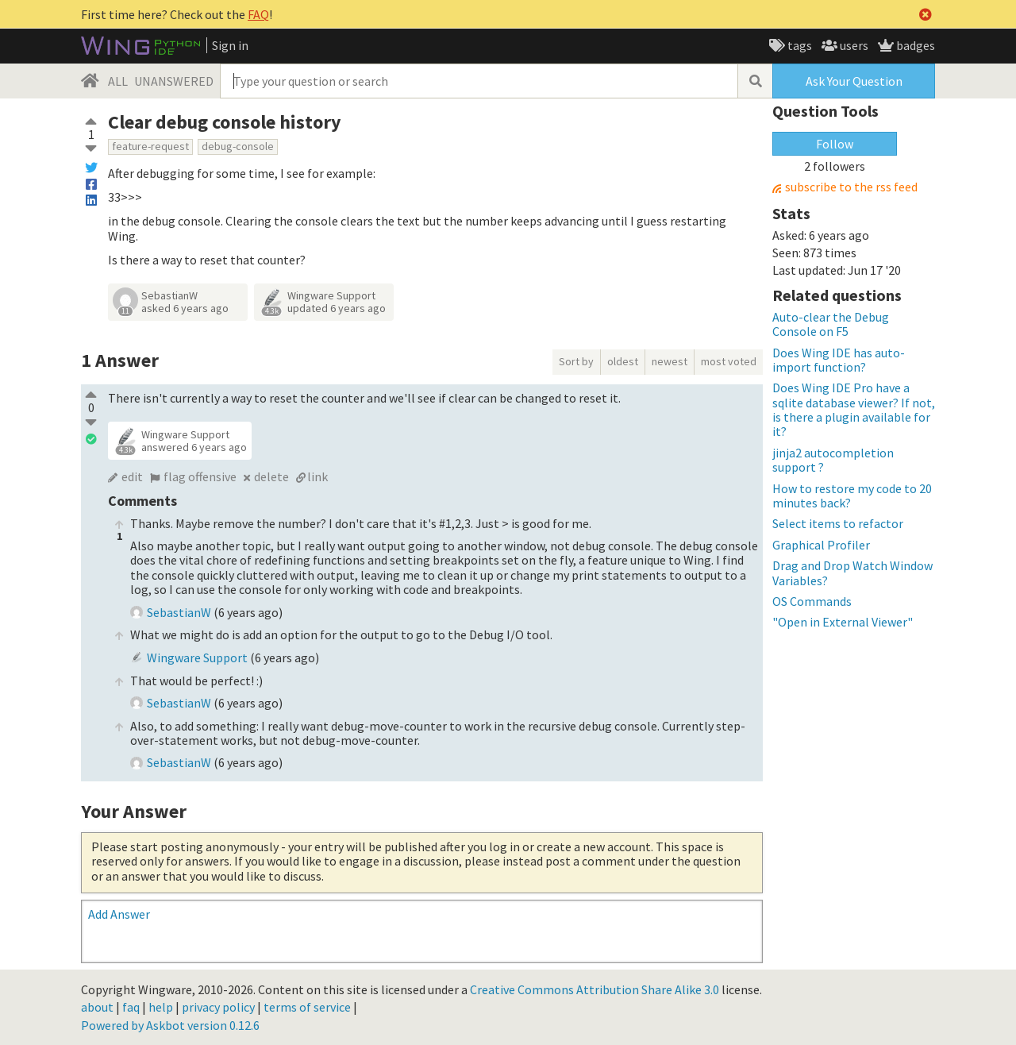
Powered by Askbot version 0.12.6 (170, 1025)
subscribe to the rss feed (851, 187)
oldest (622, 361)
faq (131, 1007)
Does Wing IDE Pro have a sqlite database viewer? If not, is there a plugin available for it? (853, 409)
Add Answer (119, 914)
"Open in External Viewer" (842, 622)
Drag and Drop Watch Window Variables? (852, 572)
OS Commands (812, 601)
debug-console (238, 146)
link (317, 476)
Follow (834, 144)
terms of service (307, 1007)
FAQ (258, 14)
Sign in (230, 45)
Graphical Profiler (821, 545)
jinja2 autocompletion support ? (833, 460)
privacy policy (218, 1007)
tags (798, 45)
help (160, 1007)
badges (914, 45)
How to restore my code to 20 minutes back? (852, 495)
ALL (118, 81)
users (852, 45)
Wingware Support (331, 295)
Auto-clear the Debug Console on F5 (830, 324)
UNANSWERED (174, 81)
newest (669, 361)
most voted (728, 361)
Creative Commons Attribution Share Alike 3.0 (594, 989)
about (97, 1007)
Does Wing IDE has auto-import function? (838, 360)
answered (194, 447)
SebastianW (169, 295)
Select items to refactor (837, 523)
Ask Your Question (854, 81)
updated (336, 308)
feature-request (150, 146)
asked (185, 308)
